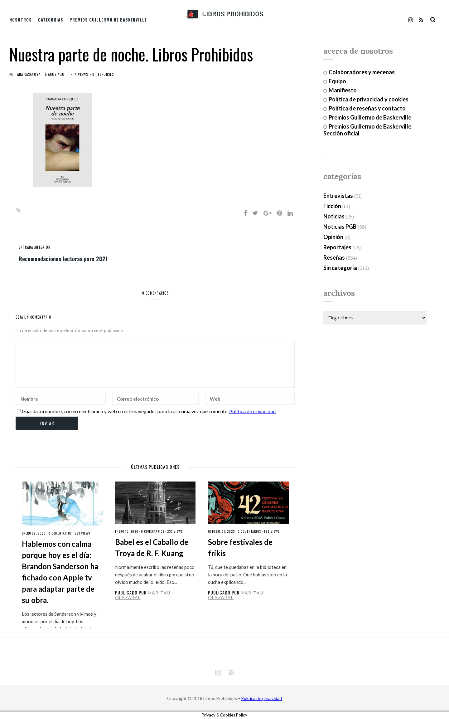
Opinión (333, 236)
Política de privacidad (252, 411)
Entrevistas (338, 195)
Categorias (50, 20)
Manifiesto (343, 90)
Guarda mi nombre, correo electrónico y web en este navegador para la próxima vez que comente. (125, 411)
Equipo (337, 81)
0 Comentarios (60, 533)
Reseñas (334, 257)
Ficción (332, 206)
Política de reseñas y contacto (367, 108)
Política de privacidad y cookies (368, 99)
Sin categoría (340, 267)
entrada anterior (35, 247)
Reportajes (337, 247)
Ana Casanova (29, 74)
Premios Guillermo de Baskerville (108, 20)
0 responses (103, 74)
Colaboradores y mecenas (362, 72)
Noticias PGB (339, 226)
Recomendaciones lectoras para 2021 (63, 258)
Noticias (334, 216)
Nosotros (20, 20)
